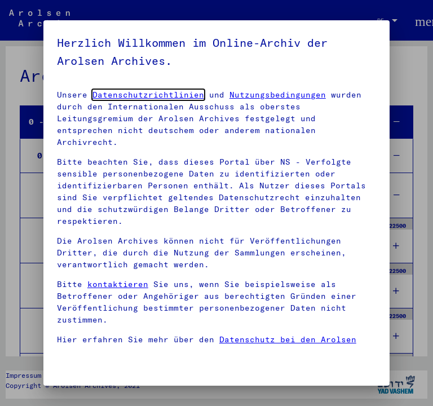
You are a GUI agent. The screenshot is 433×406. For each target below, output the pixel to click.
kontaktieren (117, 284)
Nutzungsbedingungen (277, 95)
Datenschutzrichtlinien (148, 95)
